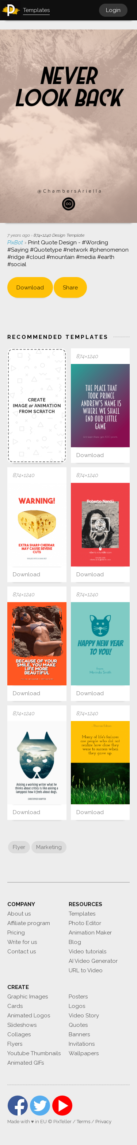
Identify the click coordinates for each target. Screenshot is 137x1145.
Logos (77, 1006)
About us (19, 913)
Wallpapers (84, 1053)
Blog (75, 942)
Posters (78, 996)
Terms (83, 1121)
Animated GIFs (25, 1063)
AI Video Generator (93, 961)
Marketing (49, 847)
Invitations (82, 1044)
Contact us (21, 951)
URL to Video (86, 970)
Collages (19, 1034)
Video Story (84, 1015)
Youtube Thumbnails (34, 1053)
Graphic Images (27, 996)
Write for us (22, 942)
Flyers (14, 1044)
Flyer (19, 847)
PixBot (15, 242)
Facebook (18, 1106)
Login (113, 10)
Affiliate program (28, 923)
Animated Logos (28, 1015)
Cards (15, 1006)
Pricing (16, 932)
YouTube (62, 1106)
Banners (79, 1034)
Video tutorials (87, 951)
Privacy (103, 1121)
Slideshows (22, 1025)
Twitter (40, 1106)
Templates (82, 913)
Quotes (78, 1025)
